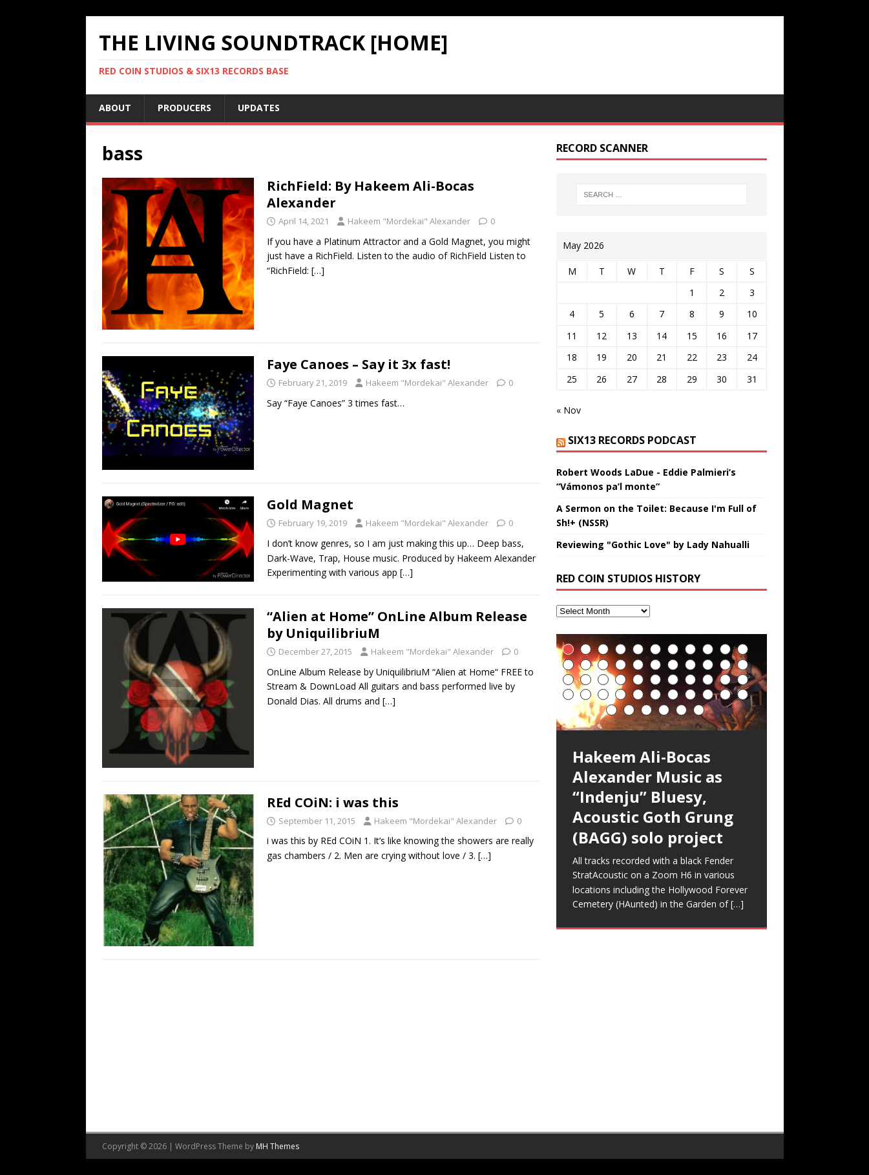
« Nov (568, 410)
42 (707, 694)
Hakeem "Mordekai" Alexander (409, 221)
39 (655, 694)
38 (638, 694)
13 (585, 664)
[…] (317, 270)
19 (690, 664)
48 (663, 709)
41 (690, 694)
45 (611, 709)
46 (628, 709)
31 (707, 679)
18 (672, 664)
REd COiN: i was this (333, 802)
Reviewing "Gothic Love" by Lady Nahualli (652, 544)
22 (742, 664)
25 (603, 679)
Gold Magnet (310, 504)
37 (620, 694)
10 (725, 649)
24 (585, 679)
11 (742, 649)
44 (742, 694)
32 (725, 679)
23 (568, 679)
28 (655, 679)
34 (568, 694)
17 (655, 664)
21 (725, 664)
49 (681, 709)
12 (568, 664)
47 (646, 709)
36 (603, 694)
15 (620, 664)
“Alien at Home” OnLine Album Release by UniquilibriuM (397, 625)
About (115, 107)
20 (707, 664)
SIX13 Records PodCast (632, 440)
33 (742, 679)
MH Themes (277, 1146)
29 (672, 679)
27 (638, 679)
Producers (184, 107)
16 (638, 664)
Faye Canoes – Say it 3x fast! (358, 364)
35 (585, 694)
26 (620, 679)
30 (690, 679)
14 (603, 664)
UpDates (259, 107)
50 (698, 709)
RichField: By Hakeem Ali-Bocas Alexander (370, 194)
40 (672, 694)
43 (725, 694)
